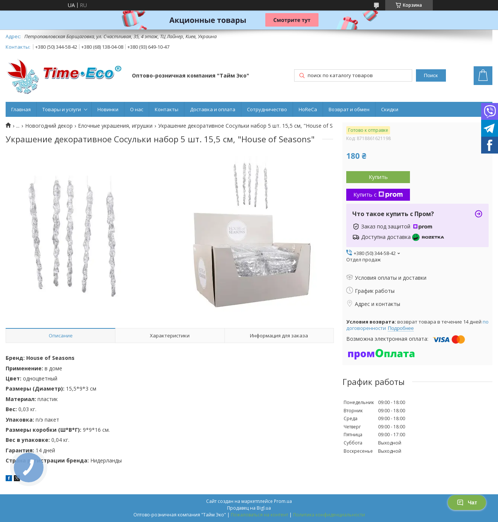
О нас (136, 109)
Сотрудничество (267, 109)
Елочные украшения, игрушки (115, 125)
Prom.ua (283, 501)
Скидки (389, 109)
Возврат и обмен (349, 109)
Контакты (166, 109)
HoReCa (308, 109)
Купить (378, 176)
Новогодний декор (49, 125)
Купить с (378, 194)
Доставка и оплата (212, 109)
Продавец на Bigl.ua (249, 508)
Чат (467, 502)
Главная (21, 109)
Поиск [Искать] (431, 75)
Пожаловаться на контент (259, 515)
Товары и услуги (61, 109)
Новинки (107, 109)
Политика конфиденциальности (329, 515)
